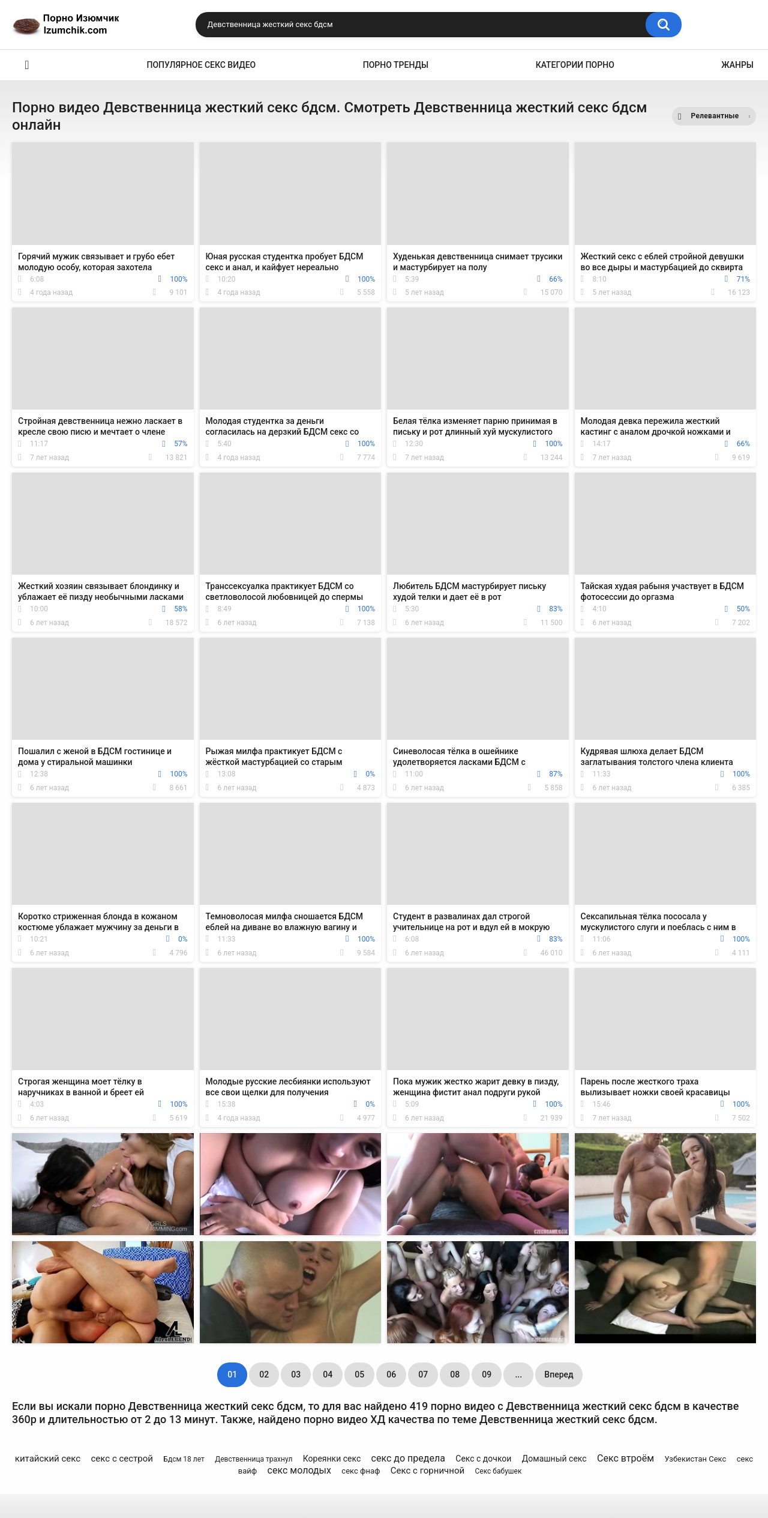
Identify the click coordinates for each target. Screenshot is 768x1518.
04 (327, 1374)
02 (264, 1374)
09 (486, 1374)
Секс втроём (625, 1458)
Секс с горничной (427, 1470)
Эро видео (27, 65)
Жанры (737, 65)
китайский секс (47, 1458)
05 (359, 1374)
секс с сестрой (122, 1458)
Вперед (558, 1374)
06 (391, 1374)
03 (296, 1374)
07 (423, 1374)
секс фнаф (360, 1470)
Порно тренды (395, 65)
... (518, 1374)
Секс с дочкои (483, 1458)
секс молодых (299, 1470)
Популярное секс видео (201, 65)
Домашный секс (554, 1458)
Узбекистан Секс (695, 1458)
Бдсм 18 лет (183, 1459)
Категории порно (575, 65)
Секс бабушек (498, 1471)
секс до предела (408, 1458)
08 (455, 1374)
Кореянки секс (332, 1458)
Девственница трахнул (253, 1459)
